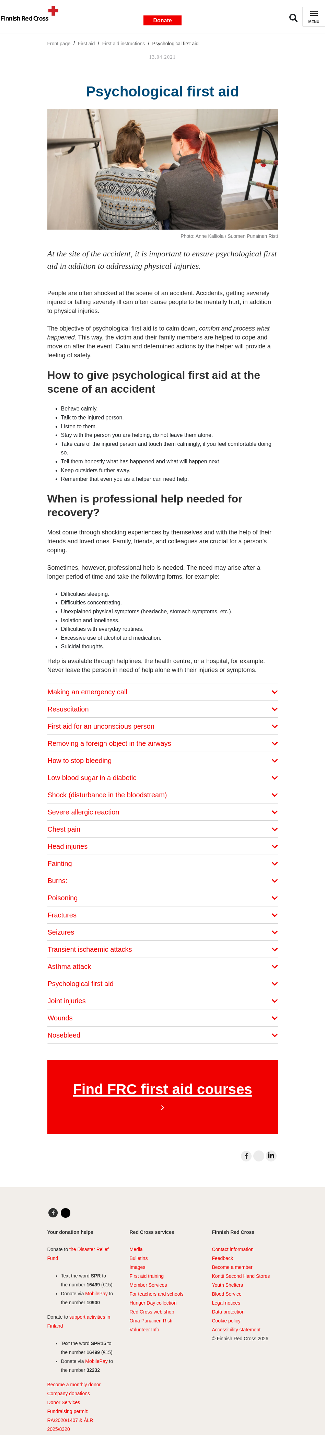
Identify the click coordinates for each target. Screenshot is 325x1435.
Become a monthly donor (74, 1384)
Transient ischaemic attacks (163, 949)
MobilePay (96, 1293)
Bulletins (138, 1258)
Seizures (163, 932)
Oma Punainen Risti (150, 1320)
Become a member (232, 1267)
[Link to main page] (32, 17)
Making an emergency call (163, 692)
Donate (162, 20)
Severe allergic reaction (163, 812)
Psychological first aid (175, 43)
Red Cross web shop (151, 1312)
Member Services (148, 1285)
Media (135, 1249)
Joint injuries (163, 1001)
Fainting (163, 863)
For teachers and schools (156, 1294)
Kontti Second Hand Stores (241, 1276)
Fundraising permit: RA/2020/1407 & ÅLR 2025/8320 (70, 1420)
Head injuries (163, 846)
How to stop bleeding (163, 760)
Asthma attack (163, 966)
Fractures (163, 915)
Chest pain (163, 829)
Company (57, 1393)
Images (137, 1267)
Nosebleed (163, 1035)
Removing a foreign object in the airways (163, 743)
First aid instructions (123, 43)
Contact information (232, 1249)
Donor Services (63, 1402)
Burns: (163, 880)
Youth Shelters (227, 1285)
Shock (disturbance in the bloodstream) (163, 795)
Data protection (228, 1312)
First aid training (146, 1276)
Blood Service (226, 1294)
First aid (86, 43)
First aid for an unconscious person (163, 726)
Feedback (222, 1258)
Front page (59, 43)
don (72, 1393)
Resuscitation (163, 709)
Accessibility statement (236, 1329)
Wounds (163, 1018)
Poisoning (163, 898)
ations (83, 1393)
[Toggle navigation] (313, 16)
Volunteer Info (144, 1329)
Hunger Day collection (152, 1303)
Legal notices (226, 1303)
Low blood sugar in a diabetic (163, 778)
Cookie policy (226, 1320)
